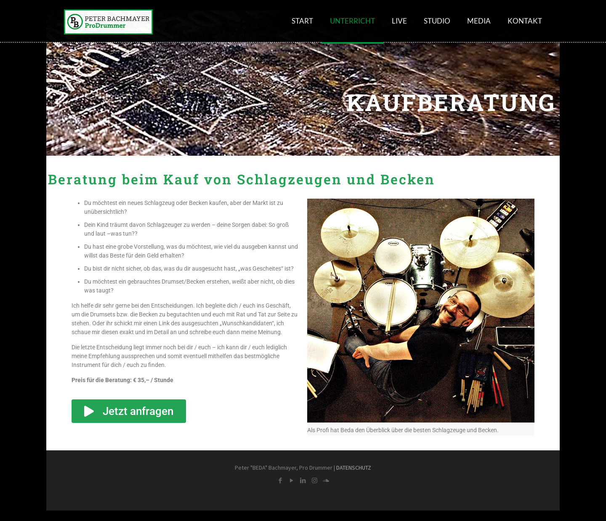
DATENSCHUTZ (353, 467)
